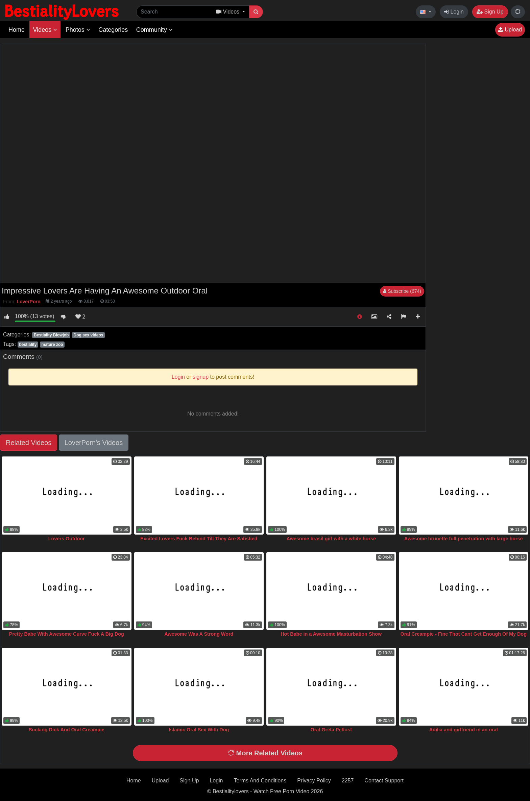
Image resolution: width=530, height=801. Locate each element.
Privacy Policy (314, 780)
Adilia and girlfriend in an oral (463, 729)
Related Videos (28, 442)
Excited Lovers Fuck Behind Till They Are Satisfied (198, 538)
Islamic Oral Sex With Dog (199, 729)
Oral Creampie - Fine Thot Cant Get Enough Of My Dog (464, 634)
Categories (113, 29)
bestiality (28, 344)
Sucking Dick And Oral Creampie (66, 729)
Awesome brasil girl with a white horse (331, 538)
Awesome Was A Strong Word (198, 634)
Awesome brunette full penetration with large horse (463, 538)
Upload (510, 29)
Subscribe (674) (402, 291)
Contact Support (384, 780)
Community (154, 29)
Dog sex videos (88, 335)
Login (454, 12)
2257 (348, 780)
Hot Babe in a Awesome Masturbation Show (331, 634)
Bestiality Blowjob (51, 335)
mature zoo (52, 344)
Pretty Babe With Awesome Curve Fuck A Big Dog (66, 634)
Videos (45, 29)
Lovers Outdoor (66, 538)
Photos (78, 29)
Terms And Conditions (260, 780)
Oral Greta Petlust (331, 729)
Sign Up (490, 12)
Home (16, 29)
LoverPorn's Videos (94, 442)
